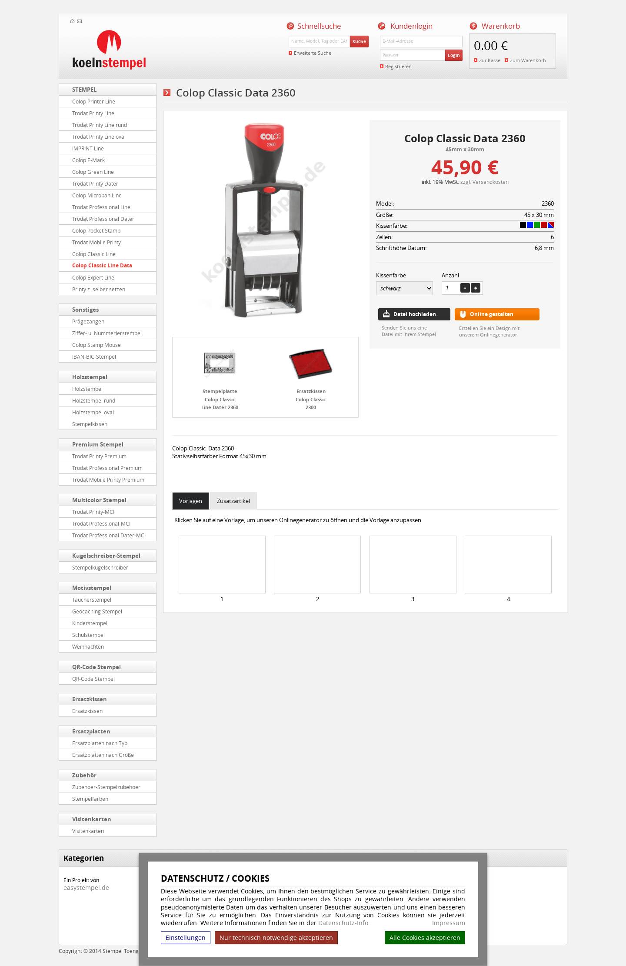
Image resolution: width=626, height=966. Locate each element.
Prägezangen (88, 321)
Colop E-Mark (88, 160)
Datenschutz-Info (343, 923)
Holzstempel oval (93, 412)
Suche (359, 41)
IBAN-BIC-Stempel (94, 356)
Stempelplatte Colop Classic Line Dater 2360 (219, 399)
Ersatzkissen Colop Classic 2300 (311, 399)
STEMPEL (84, 89)
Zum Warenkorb (528, 60)
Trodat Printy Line (93, 113)
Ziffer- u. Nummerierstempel (107, 333)
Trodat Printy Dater (95, 183)
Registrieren (398, 66)
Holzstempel (89, 377)
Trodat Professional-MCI (101, 523)
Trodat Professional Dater (103, 218)
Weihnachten (88, 646)
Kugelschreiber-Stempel (106, 556)
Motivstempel (91, 588)
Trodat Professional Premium (107, 467)
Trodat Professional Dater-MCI (109, 535)
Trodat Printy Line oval (99, 136)
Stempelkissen (89, 423)
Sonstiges (85, 309)
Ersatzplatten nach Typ (99, 742)
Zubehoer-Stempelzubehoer (106, 786)
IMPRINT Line (88, 148)
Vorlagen (190, 501)
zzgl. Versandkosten (484, 181)
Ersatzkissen (89, 699)
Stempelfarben (90, 798)
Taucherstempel (91, 599)
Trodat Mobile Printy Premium (108, 479)
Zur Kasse (489, 60)
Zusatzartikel (233, 501)
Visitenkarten (91, 819)
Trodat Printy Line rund (99, 124)
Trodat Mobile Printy (96, 242)
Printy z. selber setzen (98, 289)
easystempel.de (86, 887)
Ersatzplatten (91, 731)
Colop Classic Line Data (102, 265)
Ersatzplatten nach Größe (103, 754)
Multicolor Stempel (99, 500)
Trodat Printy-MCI (93, 511)
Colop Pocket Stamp (96, 230)
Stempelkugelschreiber (100, 567)
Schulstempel (88, 634)
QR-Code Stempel (96, 667)
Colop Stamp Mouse (96, 344)
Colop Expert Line (93, 277)
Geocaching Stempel (97, 611)
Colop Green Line (93, 171)
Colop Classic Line (94, 253)
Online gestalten (491, 314)
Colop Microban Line (97, 195)
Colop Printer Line (93, 101)
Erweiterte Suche (312, 53)
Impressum (448, 923)
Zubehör (84, 775)
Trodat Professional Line (101, 206)
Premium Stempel (97, 444)
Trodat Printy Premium (99, 456)
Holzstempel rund (93, 400)
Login (454, 55)
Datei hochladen (414, 314)
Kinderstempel (89, 623)
